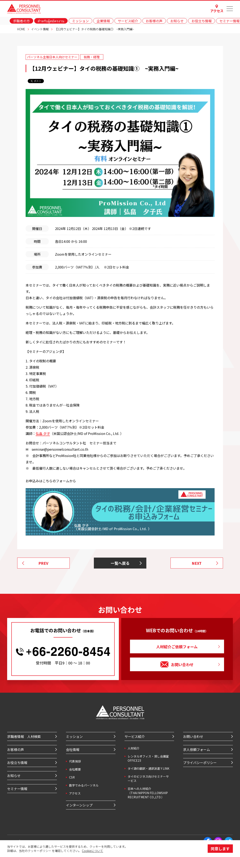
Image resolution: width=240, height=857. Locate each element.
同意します (220, 848)
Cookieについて (92, 851)
